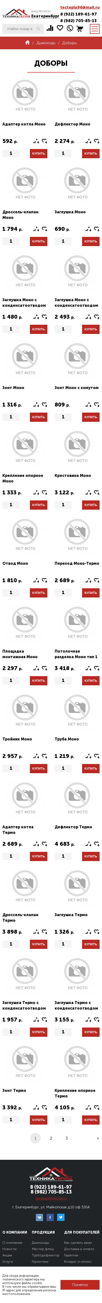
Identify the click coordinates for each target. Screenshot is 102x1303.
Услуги (7, 1262)
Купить (38, 153)
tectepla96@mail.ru (80, 7)
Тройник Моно (17, 739)
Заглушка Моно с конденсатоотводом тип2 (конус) (76, 305)
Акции (7, 1255)
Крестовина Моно (73, 475)
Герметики (40, 1262)
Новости (9, 1249)
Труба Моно (67, 739)
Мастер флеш (43, 1249)
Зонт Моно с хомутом (77, 387)
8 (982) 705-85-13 (78, 20)
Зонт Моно (13, 387)
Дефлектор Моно (72, 124)
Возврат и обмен (77, 1262)
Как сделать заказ (78, 1243)
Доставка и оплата (79, 1249)
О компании (12, 1243)
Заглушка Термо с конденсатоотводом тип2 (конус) (76, 1008)
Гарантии (71, 1255)
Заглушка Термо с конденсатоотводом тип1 (24, 1008)
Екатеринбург (45, 16)
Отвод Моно (15, 563)
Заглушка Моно (70, 212)
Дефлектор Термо (73, 827)
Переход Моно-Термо (77, 563)
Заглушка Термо (71, 915)
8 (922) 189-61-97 (78, 14)
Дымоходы (40, 1243)
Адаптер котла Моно (24, 124)
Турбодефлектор (46, 1255)
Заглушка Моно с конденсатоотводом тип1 (24, 305)
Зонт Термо (14, 1090)
